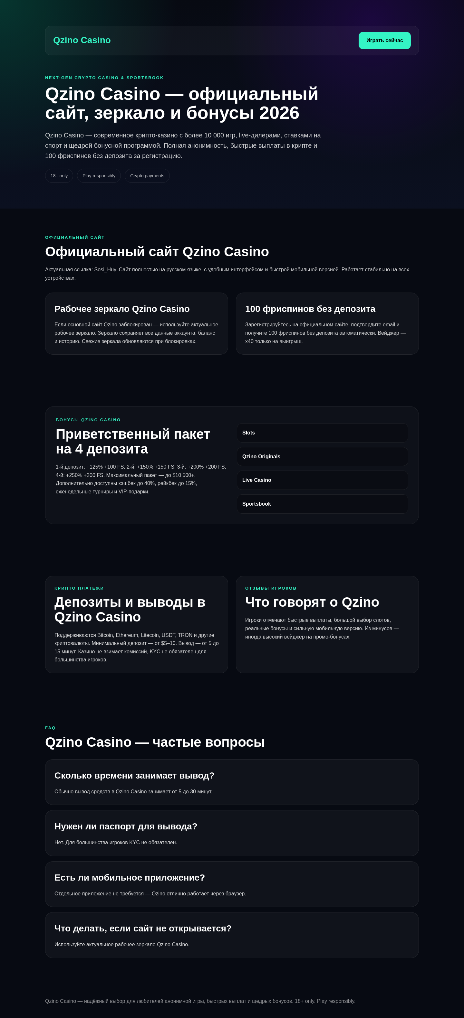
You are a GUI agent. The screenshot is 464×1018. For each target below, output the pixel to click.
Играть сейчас (384, 40)
